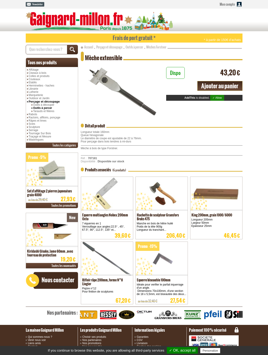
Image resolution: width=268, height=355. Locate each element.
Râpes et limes (38, 120)
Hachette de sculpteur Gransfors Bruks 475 (158, 216)
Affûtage (34, 69)
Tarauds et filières (43, 111)
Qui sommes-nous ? (40, 336)
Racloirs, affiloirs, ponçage (45, 117)
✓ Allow (217, 97)
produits (42, 62)
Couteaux (34, 79)
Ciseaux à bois (38, 72)
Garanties (143, 336)
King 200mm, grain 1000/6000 (211, 215)
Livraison (142, 343)
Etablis (33, 82)
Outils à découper (43, 104)
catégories (64, 145)
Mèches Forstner (156, 47)
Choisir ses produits (94, 336)
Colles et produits (39, 76)
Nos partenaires (92, 340)
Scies (32, 123)
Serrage (33, 130)
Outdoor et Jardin (39, 98)
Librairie (33, 88)
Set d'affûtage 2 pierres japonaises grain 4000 (49, 192)
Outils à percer (42, 108)
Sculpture (34, 127)
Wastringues (36, 139)
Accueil (88, 47)
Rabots (33, 114)
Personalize (210, 350)
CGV (140, 340)
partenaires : (62, 312)
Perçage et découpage (44, 101)
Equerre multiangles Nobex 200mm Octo (105, 216)
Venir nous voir (37, 340)
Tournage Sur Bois (40, 133)
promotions (63, 205)
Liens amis (34, 343)
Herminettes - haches (41, 85)
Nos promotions (91, 343)
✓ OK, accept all (182, 350)
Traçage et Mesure (40, 136)
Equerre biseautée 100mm (153, 280)
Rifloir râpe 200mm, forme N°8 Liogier (102, 281)
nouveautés (63, 266)
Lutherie (33, 92)
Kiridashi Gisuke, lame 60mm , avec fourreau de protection (50, 253)
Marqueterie (36, 95)
